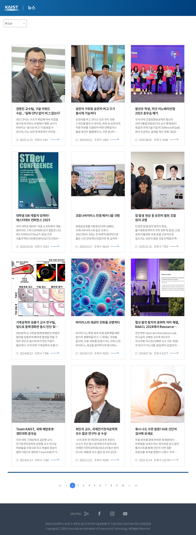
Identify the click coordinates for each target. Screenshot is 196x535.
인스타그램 (112, 514)
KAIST (12, 8)
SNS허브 (76, 514)
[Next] (130, 485)
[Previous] (65, 485)
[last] (137, 485)
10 (123, 485)
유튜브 (125, 514)
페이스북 (99, 514)
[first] (59, 485)
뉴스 (31, 7)
